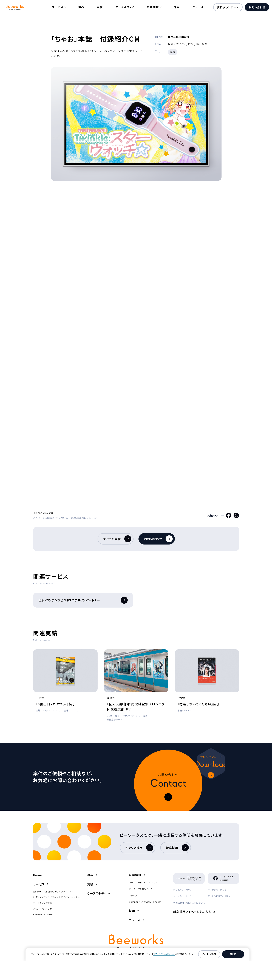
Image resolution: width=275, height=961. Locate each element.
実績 (100, 7)
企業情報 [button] (153, 7)
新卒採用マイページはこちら (192, 911)
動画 (172, 52)
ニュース (197, 7)
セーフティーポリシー (183, 896)
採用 (177, 7)
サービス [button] (57, 7)
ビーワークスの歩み (140, 888)
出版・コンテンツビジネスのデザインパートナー (83, 600)
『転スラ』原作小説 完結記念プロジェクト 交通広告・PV (136, 706)
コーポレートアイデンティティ (143, 882)
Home (37, 875)
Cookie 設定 (209, 954)
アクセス (133, 895)
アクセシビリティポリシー (220, 896)
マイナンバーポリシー (218, 889)
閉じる (233, 954)
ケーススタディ (124, 7)
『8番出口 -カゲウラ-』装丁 (56, 704)
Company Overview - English (145, 901)
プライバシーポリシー (183, 889)
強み (81, 7)
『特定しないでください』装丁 (199, 704)
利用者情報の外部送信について (189, 902)
